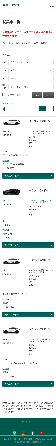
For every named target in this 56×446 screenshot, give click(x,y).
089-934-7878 (8, 307)
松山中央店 (7, 233)
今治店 (5, 372)
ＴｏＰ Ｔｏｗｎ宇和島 (13, 164)
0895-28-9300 (8, 168)
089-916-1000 (8, 237)
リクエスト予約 (28, 175)
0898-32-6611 (8, 376)
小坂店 (5, 303)
